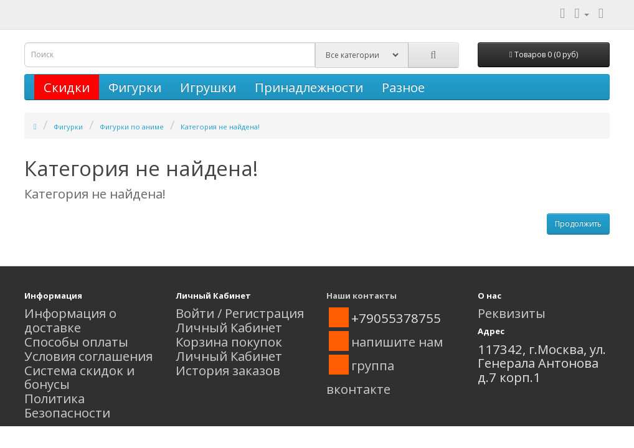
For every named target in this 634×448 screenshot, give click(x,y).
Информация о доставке (70, 320)
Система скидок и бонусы (79, 377)
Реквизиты (512, 313)
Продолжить (578, 223)
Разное (403, 87)
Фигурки (134, 87)
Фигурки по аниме (132, 126)
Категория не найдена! (220, 126)
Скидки (67, 87)
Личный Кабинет (229, 327)
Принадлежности (309, 87)
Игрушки (208, 87)
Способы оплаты (76, 341)
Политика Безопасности (67, 405)
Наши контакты (361, 295)
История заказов (228, 370)
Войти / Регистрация (240, 313)
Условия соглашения (88, 356)
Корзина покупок (229, 341)
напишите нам (397, 341)
